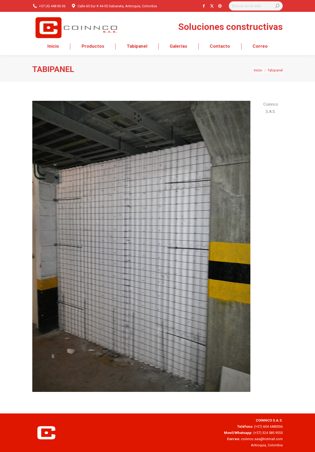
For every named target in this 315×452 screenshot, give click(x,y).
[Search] (256, 6)
